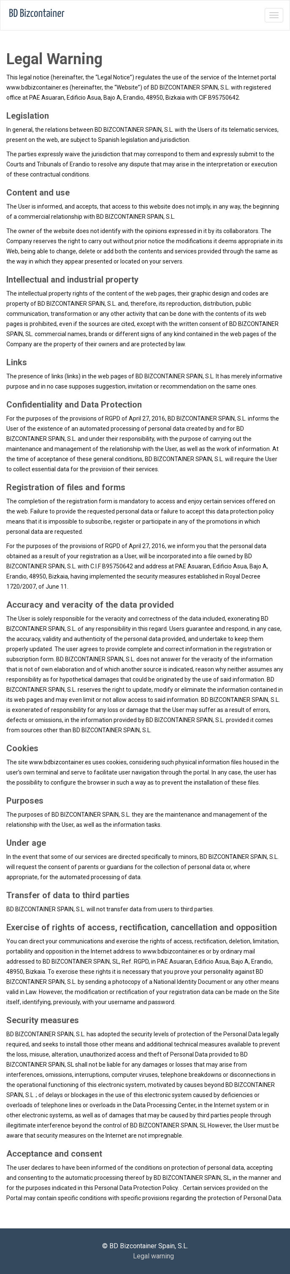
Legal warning (153, 1256)
